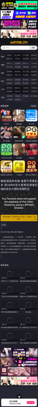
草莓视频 (26, 96)
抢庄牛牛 (34, 59)
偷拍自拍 (17, 71)
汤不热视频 (33, 96)
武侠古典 (34, 88)
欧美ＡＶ (26, 63)
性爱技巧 (34, 91)
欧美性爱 (34, 71)
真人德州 (17, 55)
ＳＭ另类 (34, 67)
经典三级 (17, 75)
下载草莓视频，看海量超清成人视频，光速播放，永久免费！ (19, 218)
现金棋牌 (26, 59)
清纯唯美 (17, 83)
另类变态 (34, 75)
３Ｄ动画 (34, 63)
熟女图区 (26, 83)
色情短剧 (17, 99)
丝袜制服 (17, 67)
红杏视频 (9, 99)
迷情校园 (9, 91)
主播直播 (26, 67)
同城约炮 (9, 96)
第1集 (4, 225)
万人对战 (26, 55)
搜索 (33, 48)
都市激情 (9, 88)
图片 (2, 81)
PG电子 (9, 55)
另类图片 (34, 83)
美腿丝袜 (9, 83)
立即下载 (31, 402)
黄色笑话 (26, 91)
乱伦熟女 (26, 75)
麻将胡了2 (9, 59)
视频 (2, 65)
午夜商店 (17, 96)
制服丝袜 (9, 75)
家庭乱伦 (17, 88)
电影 (2, 73)
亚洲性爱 (9, 71)
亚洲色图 (17, 80)
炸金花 (17, 59)
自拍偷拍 (17, 63)
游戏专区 (34, 55)
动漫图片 (34, 80)
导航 (2, 97)
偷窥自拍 (9, 80)
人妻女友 (26, 88)
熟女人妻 (9, 67)
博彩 (2, 57)
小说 (2, 89)
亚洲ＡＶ (9, 63)
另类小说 (17, 91)
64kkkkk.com (19, 42)
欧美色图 (26, 80)
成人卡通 (26, 71)
